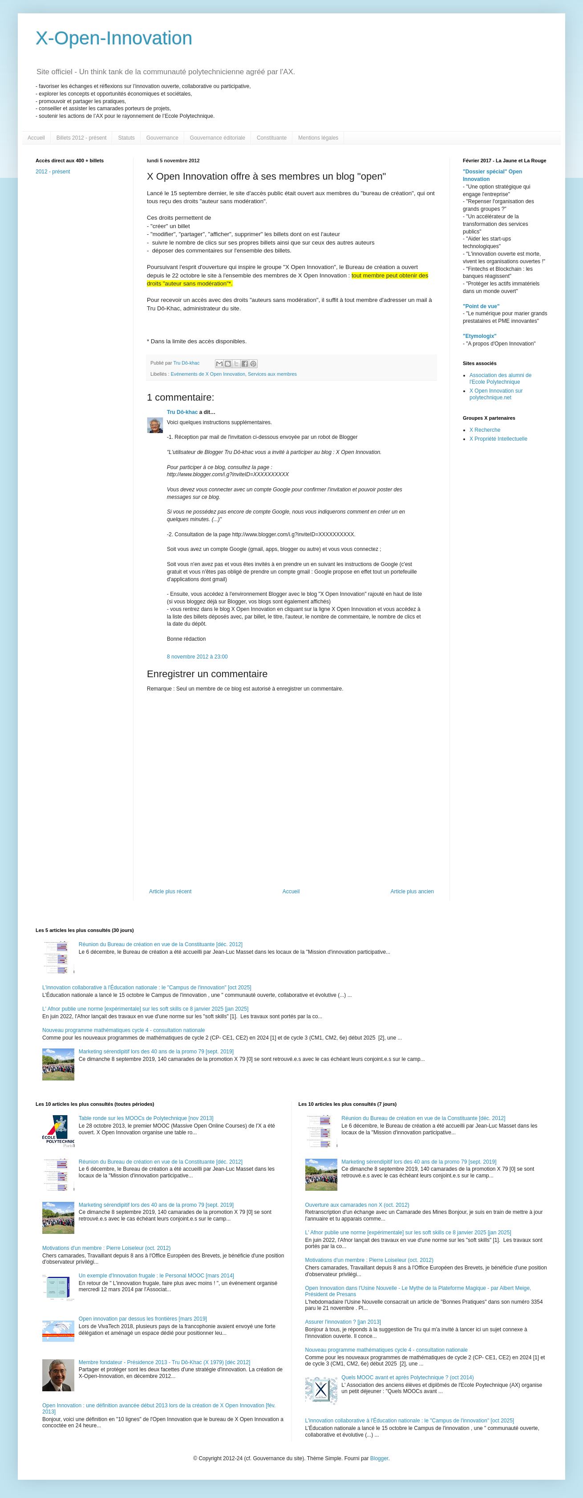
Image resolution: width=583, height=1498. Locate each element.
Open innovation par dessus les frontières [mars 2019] (143, 1319)
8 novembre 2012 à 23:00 (197, 657)
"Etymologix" (480, 336)
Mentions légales (318, 138)
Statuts (126, 138)
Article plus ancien (412, 891)
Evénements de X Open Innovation (208, 374)
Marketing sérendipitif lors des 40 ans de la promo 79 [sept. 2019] (156, 1051)
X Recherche (485, 430)
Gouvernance (162, 138)
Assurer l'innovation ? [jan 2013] (343, 1322)
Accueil (36, 138)
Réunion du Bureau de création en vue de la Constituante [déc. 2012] (161, 944)
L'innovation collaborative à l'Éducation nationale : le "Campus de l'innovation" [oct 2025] (146, 987)
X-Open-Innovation (114, 38)
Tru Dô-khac (182, 412)
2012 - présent (53, 172)
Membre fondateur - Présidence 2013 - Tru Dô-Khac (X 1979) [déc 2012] (165, 1362)
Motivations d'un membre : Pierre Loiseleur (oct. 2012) (106, 1248)
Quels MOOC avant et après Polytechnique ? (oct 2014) (407, 1377)
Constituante (272, 138)
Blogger (379, 1458)
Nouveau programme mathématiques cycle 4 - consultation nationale (123, 1030)
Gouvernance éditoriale (217, 138)
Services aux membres (272, 374)
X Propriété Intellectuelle (498, 439)
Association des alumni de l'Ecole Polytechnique (500, 378)
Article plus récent (170, 891)
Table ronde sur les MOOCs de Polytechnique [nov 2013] (146, 1118)
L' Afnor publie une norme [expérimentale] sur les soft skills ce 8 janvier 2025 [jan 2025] (145, 1009)
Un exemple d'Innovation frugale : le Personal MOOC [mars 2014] (156, 1276)
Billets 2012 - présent (82, 138)
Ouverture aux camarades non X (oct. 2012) (357, 1205)
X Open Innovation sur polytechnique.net (496, 394)
